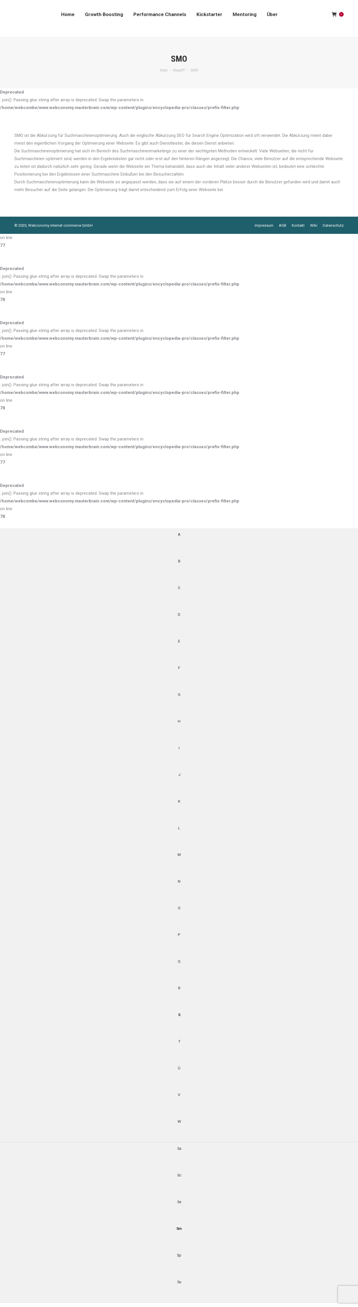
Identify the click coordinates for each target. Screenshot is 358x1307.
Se (179, 1201)
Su (179, 1281)
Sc (179, 1175)
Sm (179, 1228)
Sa (179, 1148)
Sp (179, 1255)
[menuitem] (68, 14)
